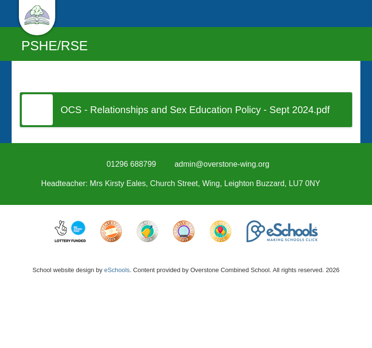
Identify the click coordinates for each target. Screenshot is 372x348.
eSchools (117, 270)
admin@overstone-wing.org (221, 164)
